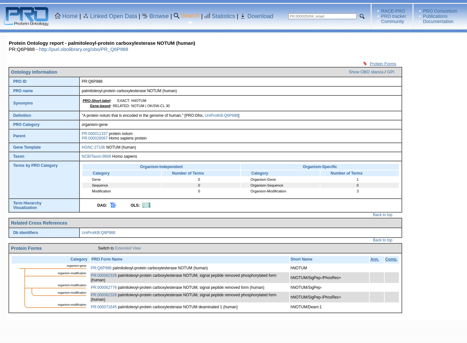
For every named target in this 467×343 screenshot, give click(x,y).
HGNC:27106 (93, 147)
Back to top (382, 215)
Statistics (223, 16)
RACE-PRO (393, 11)
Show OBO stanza (366, 71)
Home (70, 16)
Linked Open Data (113, 16)
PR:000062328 (104, 275)
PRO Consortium (440, 11)
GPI (390, 71)
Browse (159, 16)
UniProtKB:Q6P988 (221, 115)
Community (392, 21)
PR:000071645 (104, 307)
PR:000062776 (104, 287)
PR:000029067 (95, 138)
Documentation (438, 21)
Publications (435, 16)
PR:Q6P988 (101, 268)
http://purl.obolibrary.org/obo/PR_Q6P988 (83, 49)
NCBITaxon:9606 (96, 156)
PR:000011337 (95, 133)
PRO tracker (393, 16)
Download (260, 16)
